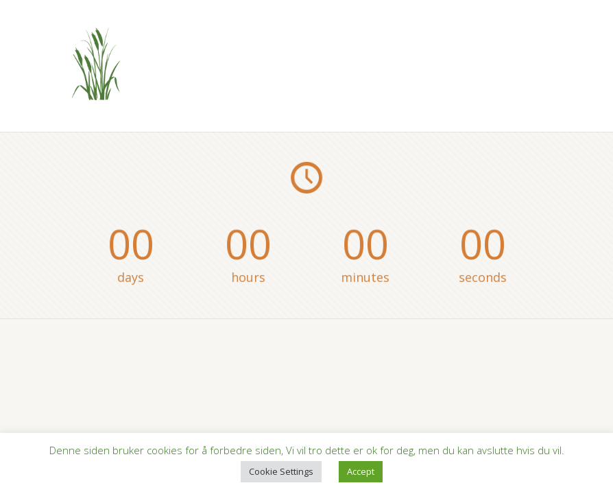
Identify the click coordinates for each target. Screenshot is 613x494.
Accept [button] (360, 471)
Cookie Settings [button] (281, 471)
